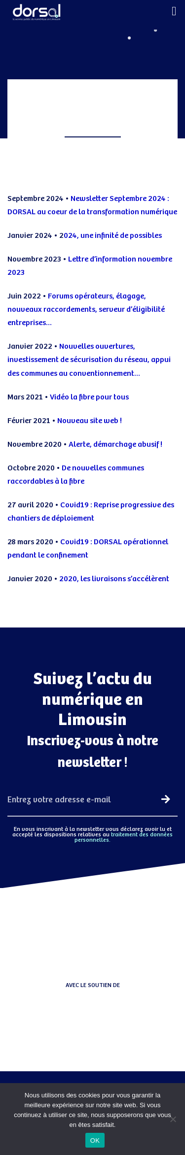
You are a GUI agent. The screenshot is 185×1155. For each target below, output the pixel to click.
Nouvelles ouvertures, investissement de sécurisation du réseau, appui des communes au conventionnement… (89, 359)
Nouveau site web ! (90, 421)
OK (95, 1140)
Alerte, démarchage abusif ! (116, 444)
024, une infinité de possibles (113, 235)
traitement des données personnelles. (123, 837)
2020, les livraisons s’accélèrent (114, 579)
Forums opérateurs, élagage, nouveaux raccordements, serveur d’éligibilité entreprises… (86, 309)
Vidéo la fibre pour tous (89, 397)
